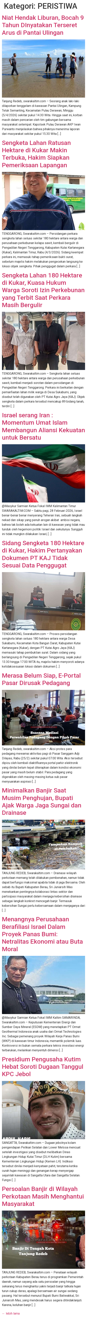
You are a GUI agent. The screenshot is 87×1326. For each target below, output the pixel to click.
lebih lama (11, 1313)
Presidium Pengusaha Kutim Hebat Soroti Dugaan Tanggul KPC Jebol (42, 1067)
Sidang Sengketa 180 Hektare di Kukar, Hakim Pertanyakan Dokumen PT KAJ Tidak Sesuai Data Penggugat (43, 554)
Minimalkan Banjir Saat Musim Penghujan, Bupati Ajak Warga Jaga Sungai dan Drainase (41, 801)
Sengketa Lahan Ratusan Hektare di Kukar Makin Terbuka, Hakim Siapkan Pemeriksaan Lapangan (36, 154)
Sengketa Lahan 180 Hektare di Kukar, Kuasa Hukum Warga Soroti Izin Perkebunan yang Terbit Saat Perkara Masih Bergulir (43, 290)
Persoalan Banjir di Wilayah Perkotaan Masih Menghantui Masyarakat (43, 1196)
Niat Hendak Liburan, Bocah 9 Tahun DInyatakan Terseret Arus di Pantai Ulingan (43, 25)
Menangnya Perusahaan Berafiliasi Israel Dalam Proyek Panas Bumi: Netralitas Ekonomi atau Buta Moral (42, 934)
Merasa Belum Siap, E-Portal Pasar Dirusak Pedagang (41, 679)
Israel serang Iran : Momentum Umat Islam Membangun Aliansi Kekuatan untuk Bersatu (43, 426)
